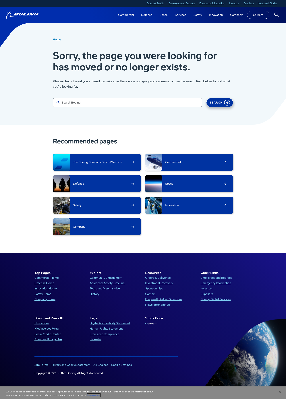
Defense (146, 15)
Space (164, 15)
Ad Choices (100, 368)
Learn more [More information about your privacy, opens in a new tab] (93, 395)
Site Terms (41, 368)
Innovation (216, 15)
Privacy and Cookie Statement (70, 368)
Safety (198, 15)
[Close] (280, 392)
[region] (143, 392)
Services (180, 15)
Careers (258, 15)
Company (236, 15)
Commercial (126, 15)
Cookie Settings (121, 368)
